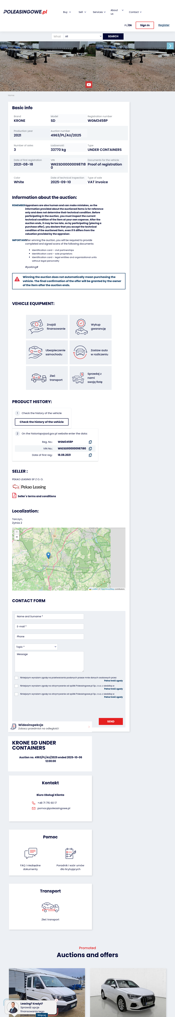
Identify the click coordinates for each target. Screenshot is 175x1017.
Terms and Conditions (96, 999)
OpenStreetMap (90, 542)
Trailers (12, 956)
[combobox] (81, 28)
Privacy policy (98, 1005)
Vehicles (13, 951)
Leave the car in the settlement (44, 961)
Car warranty (70, 956)
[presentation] (41, 638)
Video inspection (69, 967)
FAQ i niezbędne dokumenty (76, 706)
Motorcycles (15, 993)
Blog (92, 956)
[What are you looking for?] (56, 28)
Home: (11, 95)
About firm (96, 951)
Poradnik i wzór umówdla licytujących (99, 708)
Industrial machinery (14, 967)
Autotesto (68, 990)
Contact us (96, 984)
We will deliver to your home (71, 975)
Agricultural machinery (15, 975)
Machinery (14, 989)
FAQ (92, 993)
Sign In (145, 17)
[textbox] (81, 28)
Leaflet (76, 542)
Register (95, 988)
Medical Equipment (14, 983)
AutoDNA (68, 985)
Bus (10, 961)
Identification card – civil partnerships (51, 265)
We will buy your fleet (45, 953)
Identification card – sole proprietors (50, 268)
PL (126, 16)
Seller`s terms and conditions (34, 475)
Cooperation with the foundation (97, 964)
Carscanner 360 (72, 981)
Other (11, 998)
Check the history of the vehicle (26, 431)
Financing (68, 951)
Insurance (69, 961)
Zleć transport (142, 702)
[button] (171, 46)
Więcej (43, 1013)
